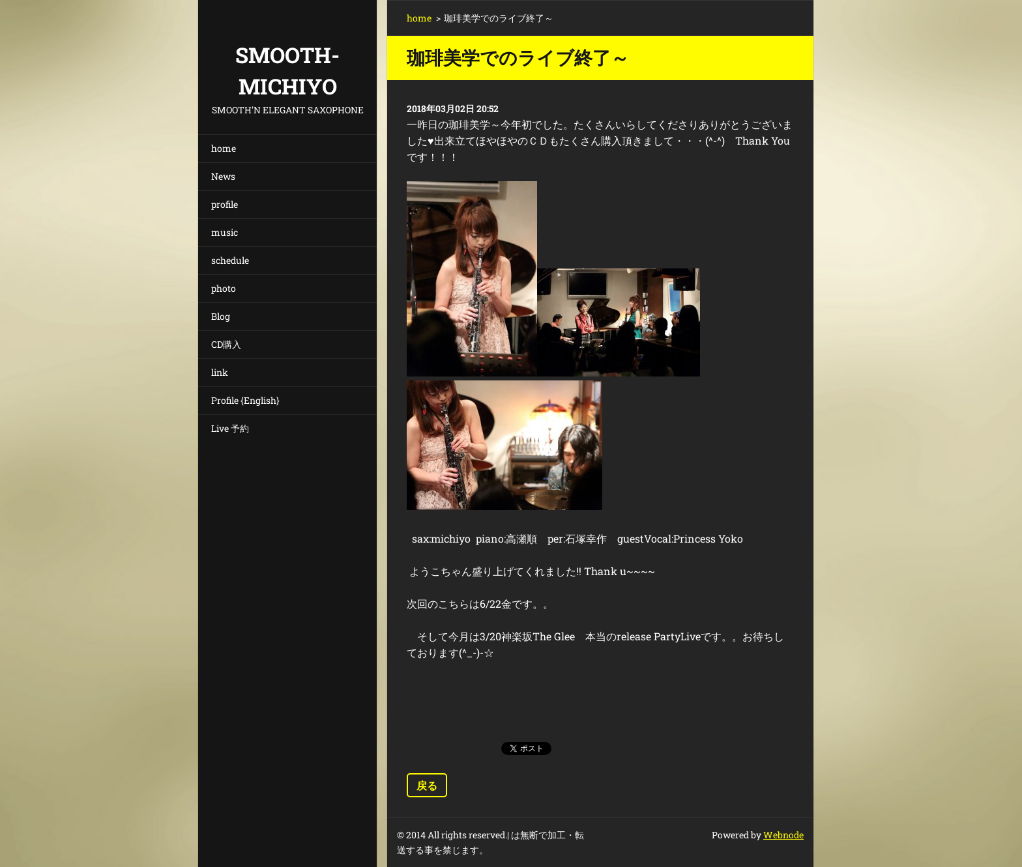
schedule (230, 260)
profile (224, 204)
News (223, 176)
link (219, 372)
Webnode (783, 835)
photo (223, 288)
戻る (426, 785)
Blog (220, 316)
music (224, 232)
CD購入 (226, 344)
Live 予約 (230, 428)
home (223, 148)
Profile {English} (245, 400)
